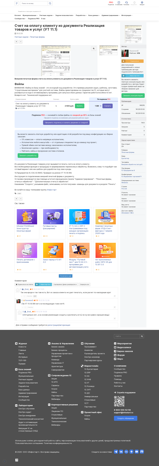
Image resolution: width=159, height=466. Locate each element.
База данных (24, 390)
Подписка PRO (25, 373)
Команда (55, 360)
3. (23, 312)
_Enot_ (26, 289)
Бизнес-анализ (57, 347)
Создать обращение (125, 418)
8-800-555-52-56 (122, 410)
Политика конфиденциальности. (58, 443)
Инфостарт (52, 190)
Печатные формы (127, 152)
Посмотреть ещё (65, 276)
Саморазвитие (57, 370)
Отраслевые (56, 415)
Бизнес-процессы (59, 350)
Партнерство (57, 396)
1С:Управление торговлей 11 (131, 176)
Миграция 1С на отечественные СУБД (28, 429)
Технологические (58, 421)
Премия (21, 364)
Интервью (23, 357)
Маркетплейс (91, 366)
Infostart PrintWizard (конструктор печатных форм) (25, 228)
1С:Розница (89, 386)
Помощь (117, 379)
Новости (22, 347)
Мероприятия (124, 343)
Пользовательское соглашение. (29, 443)
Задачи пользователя (28, 383)
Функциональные (25, 376)
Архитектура (57, 366)
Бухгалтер (125, 158)
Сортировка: (65, 284)
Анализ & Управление (62, 343)
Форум (121, 355)
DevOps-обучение (26, 409)
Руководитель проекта (94, 353)
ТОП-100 (22, 360)
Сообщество (24, 400)
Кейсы (54, 392)
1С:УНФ (87, 379)
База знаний (24, 369)
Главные (22, 350)
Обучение (89, 343)
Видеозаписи (124, 347)
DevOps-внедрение (27, 415)
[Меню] (17, 3)
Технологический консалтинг (31, 419)
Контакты (118, 386)
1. (21, 289)
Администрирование (27, 393)
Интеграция (23, 396)
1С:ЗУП (87, 390)
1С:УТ (86, 383)
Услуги (54, 389)
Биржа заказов (125, 351)
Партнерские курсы (93, 360)
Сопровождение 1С (61, 375)
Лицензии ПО (57, 411)
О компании (120, 366)
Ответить (29, 296)
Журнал (22, 343)
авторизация (64, 325)
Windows (124, 183)
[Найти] (142, 336)
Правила (118, 376)
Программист (90, 347)
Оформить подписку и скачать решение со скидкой (66, 123)
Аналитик (88, 350)
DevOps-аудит (24, 412)
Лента (21, 353)
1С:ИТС (54, 382)
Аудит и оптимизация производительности (27, 423)
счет (19, 193)
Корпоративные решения (64, 404)
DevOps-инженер (92, 357)
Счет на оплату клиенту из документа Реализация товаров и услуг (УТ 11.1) (59, 27)
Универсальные (91, 396)
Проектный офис (93, 412)
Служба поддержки (126, 392)
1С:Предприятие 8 (128, 170)
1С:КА (86, 376)
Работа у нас (120, 383)
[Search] (129, 336)
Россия (124, 189)
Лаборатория (25, 405)
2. (22, 300)
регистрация (53, 325)
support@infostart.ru (123, 413)
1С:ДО (87, 393)
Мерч (120, 359)
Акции (54, 379)
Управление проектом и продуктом (61, 354)
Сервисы (55, 385)
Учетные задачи (25, 379)
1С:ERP (87, 373)
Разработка (23, 386)
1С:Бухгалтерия (91, 369)
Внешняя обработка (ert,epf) (131, 164)
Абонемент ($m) (127, 213)
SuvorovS (29, 300)
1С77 (86, 403)
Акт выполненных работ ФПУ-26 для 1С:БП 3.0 (103, 262)
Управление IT (57, 363)
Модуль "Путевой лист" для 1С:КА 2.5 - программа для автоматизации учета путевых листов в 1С (78, 264)
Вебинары (55, 399)
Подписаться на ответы (24, 284)
